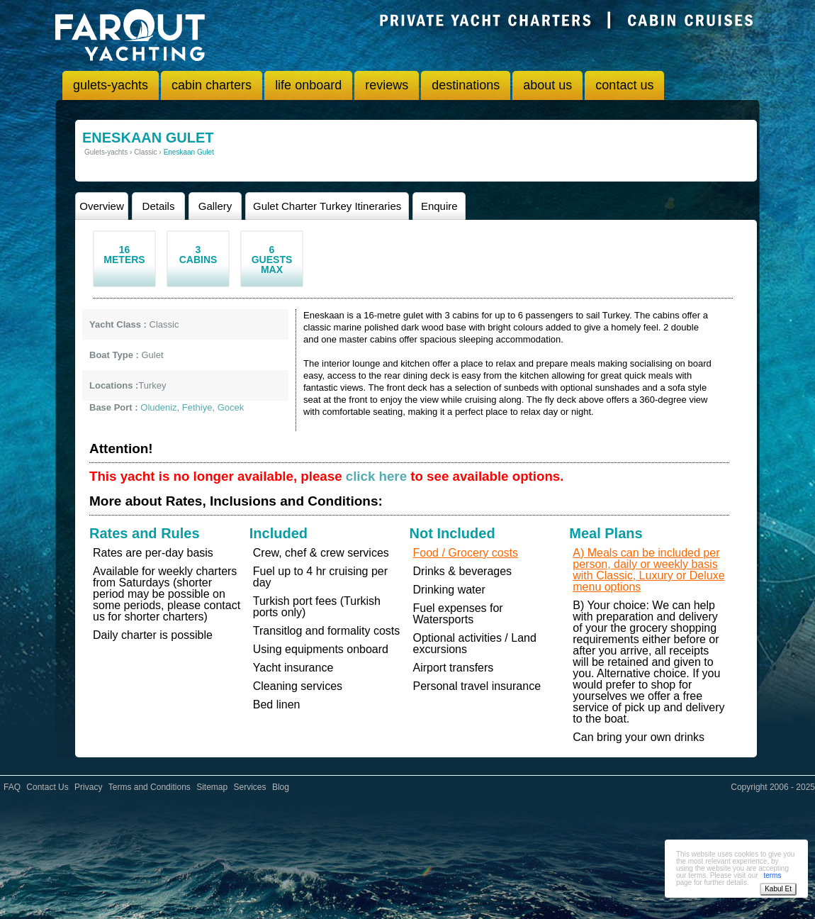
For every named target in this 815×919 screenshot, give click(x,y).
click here (376, 476)
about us (547, 85)
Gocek (231, 407)
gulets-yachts (110, 85)
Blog (280, 787)
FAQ (12, 787)
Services (250, 787)
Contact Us (47, 787)
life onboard (308, 85)
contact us (624, 85)
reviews (386, 85)
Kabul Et (778, 889)
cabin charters (212, 85)
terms (772, 875)
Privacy (88, 787)
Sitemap (211, 787)
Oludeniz (158, 407)
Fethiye (197, 407)
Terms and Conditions (149, 787)
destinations (466, 85)
